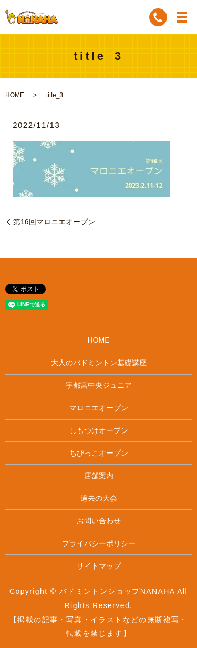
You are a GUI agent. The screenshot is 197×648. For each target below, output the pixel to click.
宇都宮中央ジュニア (99, 385)
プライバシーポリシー (99, 543)
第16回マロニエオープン (54, 222)
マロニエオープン (98, 408)
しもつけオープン (98, 430)
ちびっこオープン (98, 453)
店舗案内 (98, 475)
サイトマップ (99, 566)
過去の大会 (98, 498)
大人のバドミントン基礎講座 (99, 362)
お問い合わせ (99, 521)
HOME (14, 95)
